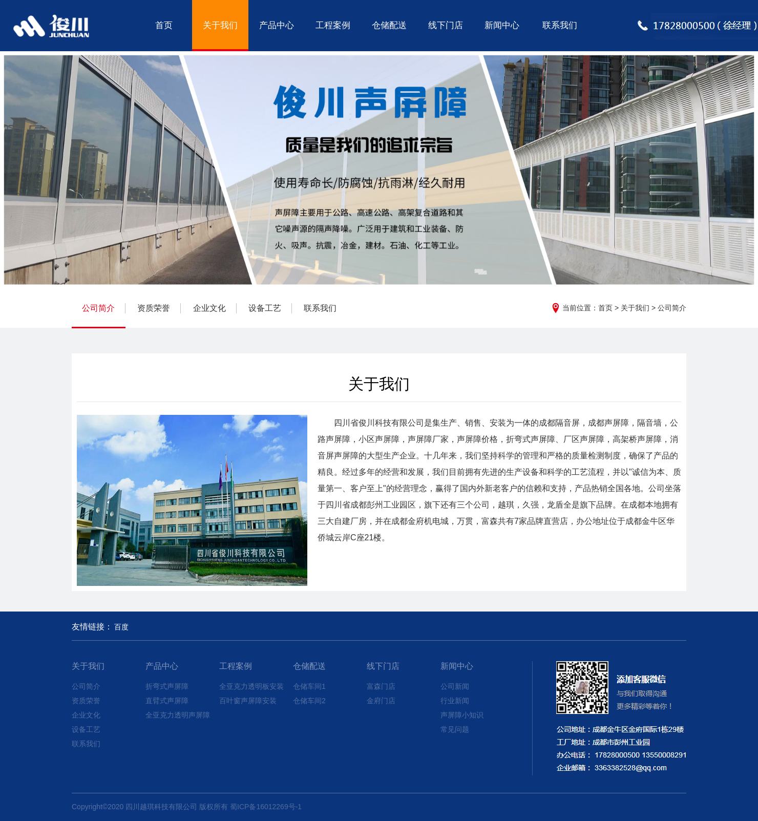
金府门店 (381, 701)
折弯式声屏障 (166, 686)
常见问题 (454, 729)
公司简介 (672, 308)
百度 (121, 627)
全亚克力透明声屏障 (177, 715)
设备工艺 (264, 308)
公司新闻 (454, 686)
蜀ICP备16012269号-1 (266, 807)
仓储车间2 (309, 701)
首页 (164, 25)
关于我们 (220, 25)
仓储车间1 (309, 686)
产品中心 (276, 25)
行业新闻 (454, 701)
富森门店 (381, 686)
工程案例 (332, 25)
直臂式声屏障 (166, 701)
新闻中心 (502, 25)
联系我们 (559, 25)
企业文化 (209, 308)
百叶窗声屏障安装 (248, 701)
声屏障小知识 (461, 715)
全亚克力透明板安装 (251, 686)
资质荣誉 (153, 308)
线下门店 (445, 25)
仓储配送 (389, 25)
